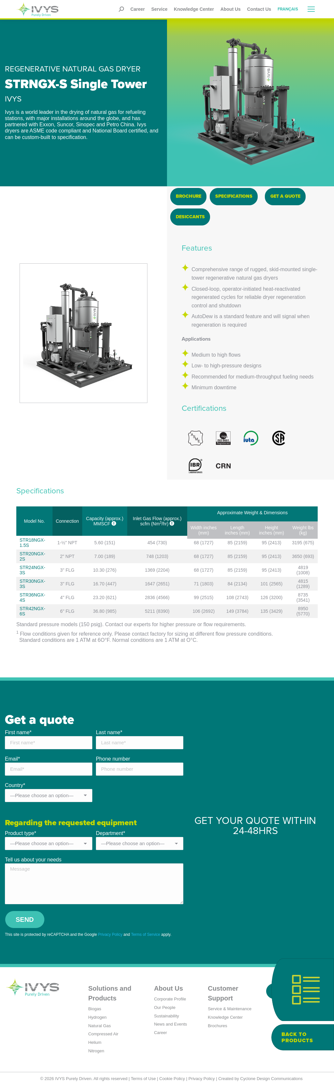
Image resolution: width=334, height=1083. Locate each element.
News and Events (170, 1021)
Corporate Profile (170, 996)
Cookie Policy (172, 1076)
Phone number (113, 757)
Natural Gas (99, 1023)
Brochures (217, 1023)
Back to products (297, 1037)
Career (160, 1030)
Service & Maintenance (229, 1006)
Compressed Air (103, 1031)
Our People (164, 1004)
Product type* (20, 831)
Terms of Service (145, 932)
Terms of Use (143, 1076)
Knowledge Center (225, 1014)
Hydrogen (97, 1014)
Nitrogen (96, 1048)
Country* (15, 783)
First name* (18, 731)
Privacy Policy (110, 932)
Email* (12, 757)
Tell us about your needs (33, 857)
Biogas (94, 1006)
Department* (110, 831)
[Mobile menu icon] (311, 9)
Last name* (109, 731)
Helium (94, 1040)
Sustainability (166, 1013)
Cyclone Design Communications (271, 1076)
